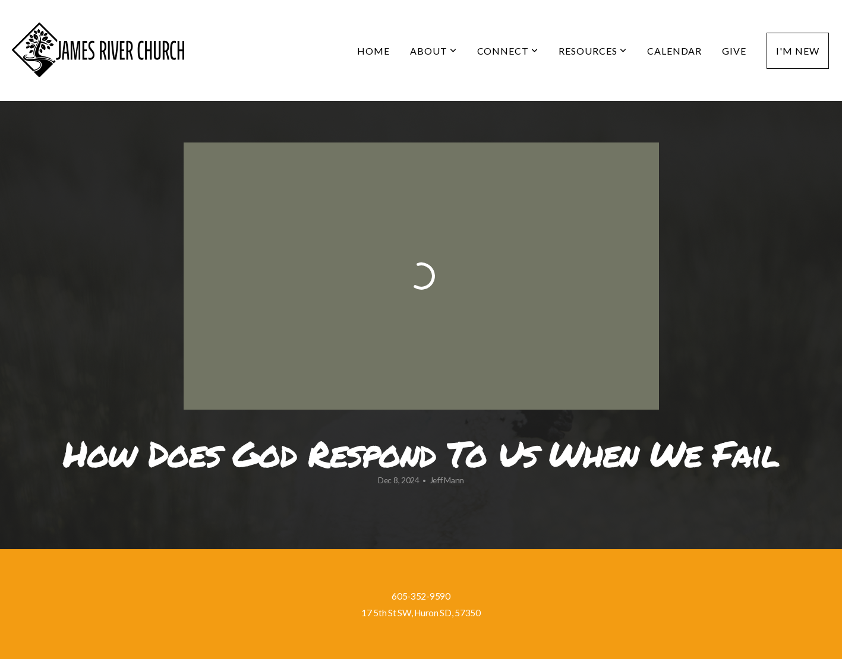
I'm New (797, 50)
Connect (508, 50)
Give (734, 50)
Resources (593, 50)
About (433, 50)
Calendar (674, 50)
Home (373, 50)
